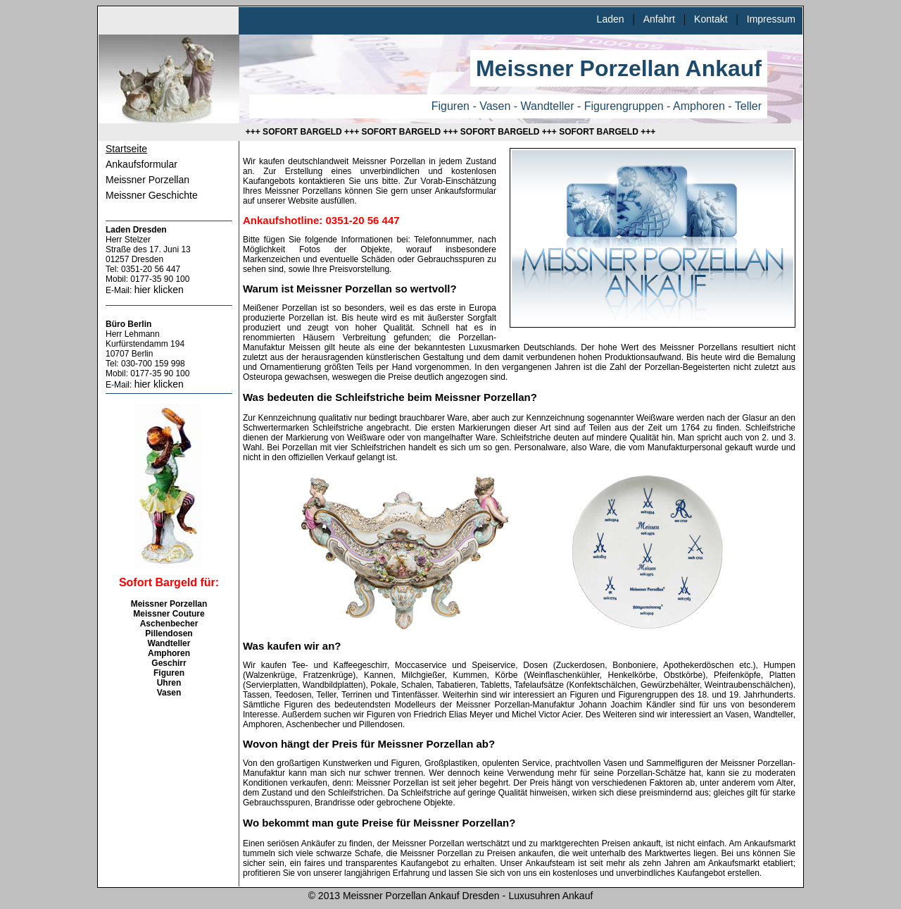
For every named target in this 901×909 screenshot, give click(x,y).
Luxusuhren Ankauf (550, 895)
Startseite (126, 148)
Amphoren (169, 653)
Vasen (169, 693)
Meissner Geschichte (152, 195)
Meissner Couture (168, 614)
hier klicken (159, 289)
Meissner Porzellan (147, 179)
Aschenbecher (169, 624)
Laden (610, 19)
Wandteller (169, 643)
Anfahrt (659, 19)
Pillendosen (168, 633)
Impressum (771, 19)
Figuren (168, 673)
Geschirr (168, 663)
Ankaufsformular (141, 164)
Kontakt (710, 19)
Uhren (169, 683)
